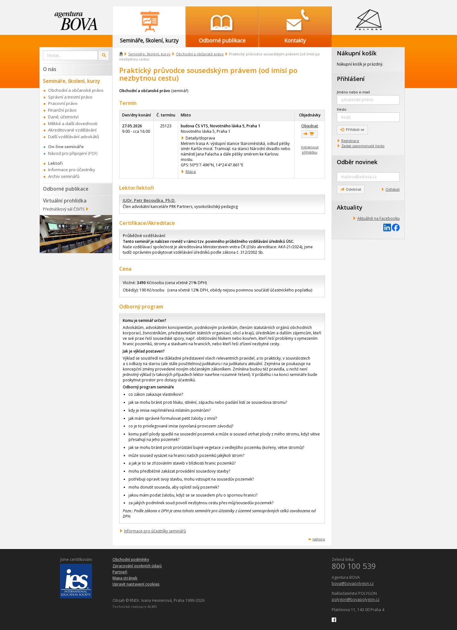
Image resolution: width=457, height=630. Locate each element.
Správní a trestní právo (70, 97)
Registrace (350, 140)
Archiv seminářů (63, 176)
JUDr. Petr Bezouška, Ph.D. (149, 200)
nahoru (318, 539)
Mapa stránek (124, 578)
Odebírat (350, 189)
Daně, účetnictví (63, 117)
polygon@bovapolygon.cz (355, 599)
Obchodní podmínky (130, 559)
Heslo (341, 109)
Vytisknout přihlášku (310, 150)
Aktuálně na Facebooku (378, 218)
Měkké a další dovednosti (72, 123)
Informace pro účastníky (71, 169)
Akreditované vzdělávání (72, 130)
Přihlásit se (352, 129)
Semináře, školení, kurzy (149, 54)
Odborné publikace (65, 189)
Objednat (309, 126)
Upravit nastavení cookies (136, 584)
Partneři (119, 572)
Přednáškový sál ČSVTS (63, 209)
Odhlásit (393, 189)
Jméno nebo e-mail (353, 92)
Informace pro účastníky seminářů (155, 531)
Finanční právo (62, 110)
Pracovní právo (63, 103)
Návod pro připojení (67, 153)
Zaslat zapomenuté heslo (363, 145)
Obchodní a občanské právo (200, 54)
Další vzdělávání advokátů (73, 137)
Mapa (191, 171)
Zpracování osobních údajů (137, 566)
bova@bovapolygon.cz (353, 583)
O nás (49, 69)
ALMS (152, 606)
